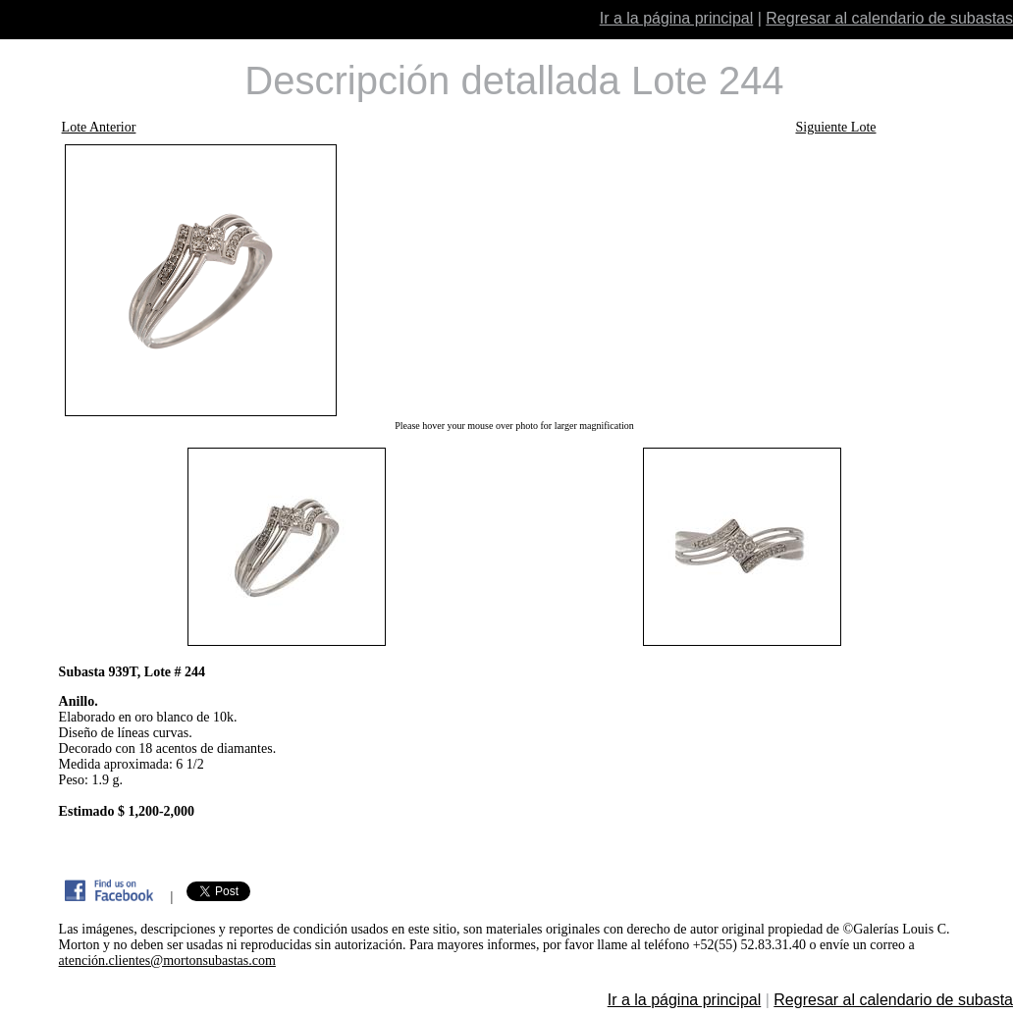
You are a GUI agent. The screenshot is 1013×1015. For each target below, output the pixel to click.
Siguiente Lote (835, 127)
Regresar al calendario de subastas (889, 18)
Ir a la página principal (677, 18)
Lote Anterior (99, 127)
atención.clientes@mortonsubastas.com (167, 960)
